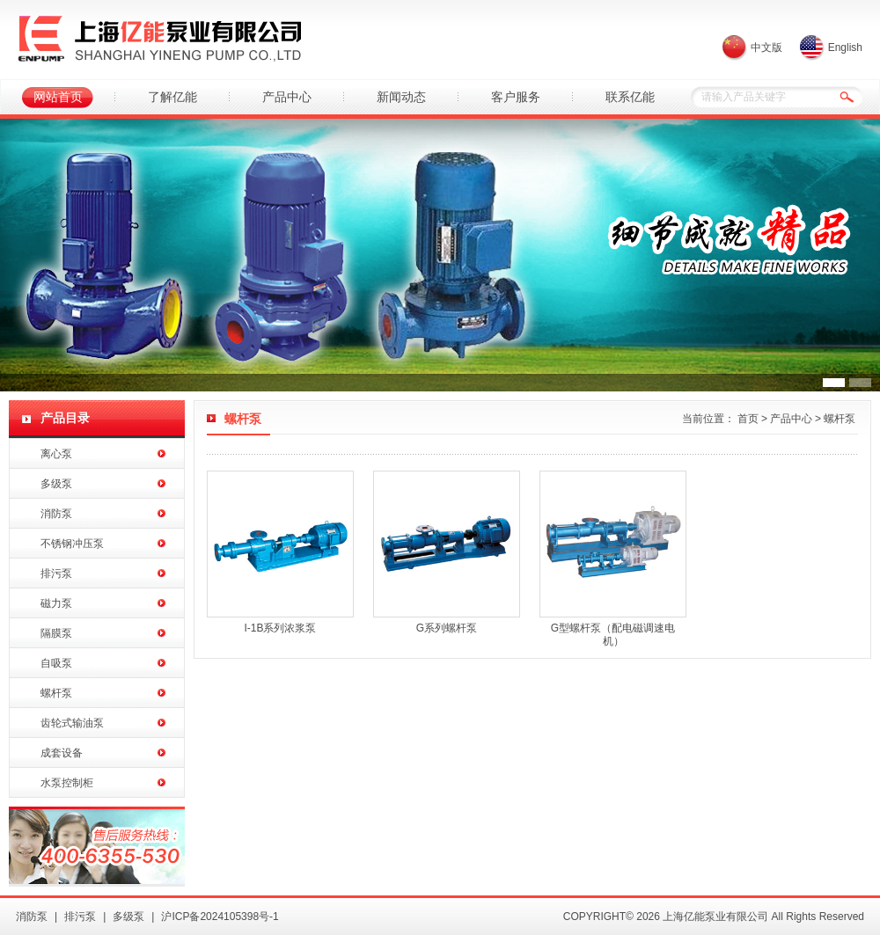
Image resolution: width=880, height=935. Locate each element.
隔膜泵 (56, 633)
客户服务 (515, 97)
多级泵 (56, 484)
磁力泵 (56, 603)
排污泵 (56, 573)
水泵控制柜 (66, 783)
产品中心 (287, 97)
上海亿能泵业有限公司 (159, 39)
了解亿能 (172, 97)
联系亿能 (630, 97)
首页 (748, 419)
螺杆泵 (56, 693)
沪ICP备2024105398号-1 (219, 916)
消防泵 (56, 514)
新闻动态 (401, 97)
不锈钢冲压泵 (72, 543)
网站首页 (58, 97)
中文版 (766, 47)
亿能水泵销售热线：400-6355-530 (97, 847)
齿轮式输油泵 (72, 723)
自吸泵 (56, 663)
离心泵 (56, 454)
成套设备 (61, 753)
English (845, 47)
